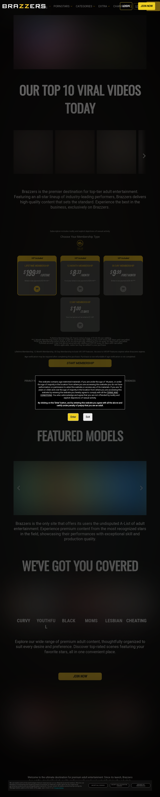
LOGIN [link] (126, 6)
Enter (73, 416)
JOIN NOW (147, 6)
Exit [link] (88, 416)
